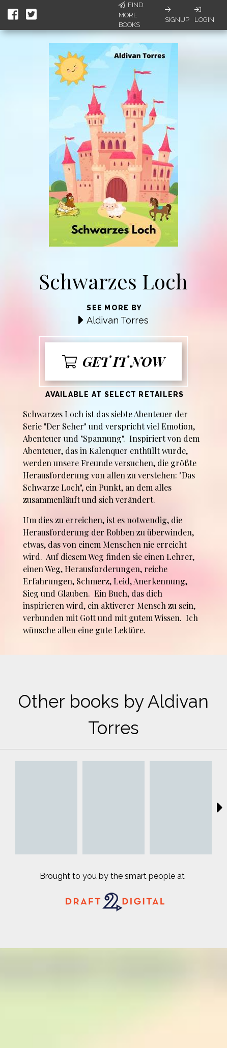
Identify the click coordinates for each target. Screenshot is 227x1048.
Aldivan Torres (118, 320)
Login (204, 14)
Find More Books (131, 15)
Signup (177, 14)
